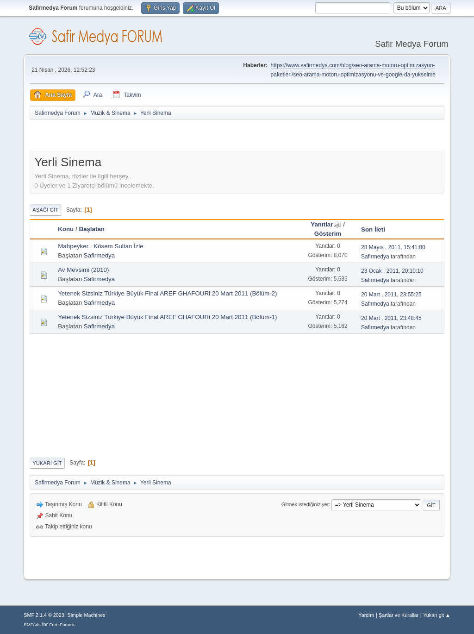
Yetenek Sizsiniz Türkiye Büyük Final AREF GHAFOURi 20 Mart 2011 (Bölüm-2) (167, 293)
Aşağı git (45, 210)
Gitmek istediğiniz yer (305, 504)
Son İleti (373, 229)
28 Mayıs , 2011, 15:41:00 (393, 247)
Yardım (366, 615)
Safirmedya (99, 255)
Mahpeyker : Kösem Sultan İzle (100, 246)
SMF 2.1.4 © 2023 (44, 615)
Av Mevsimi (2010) (83, 269)
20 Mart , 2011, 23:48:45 (391, 318)
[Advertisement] (138, 137)
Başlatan (92, 229)
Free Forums (62, 624)
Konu (66, 229)
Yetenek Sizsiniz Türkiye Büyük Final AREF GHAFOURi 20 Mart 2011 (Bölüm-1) (167, 317)
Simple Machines (87, 615)
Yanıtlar (326, 224)
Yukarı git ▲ (436, 615)
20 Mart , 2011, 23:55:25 (391, 294)
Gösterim (328, 233)
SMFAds (32, 624)
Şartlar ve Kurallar (398, 615)
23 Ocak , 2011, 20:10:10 (392, 271)
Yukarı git (47, 463)
